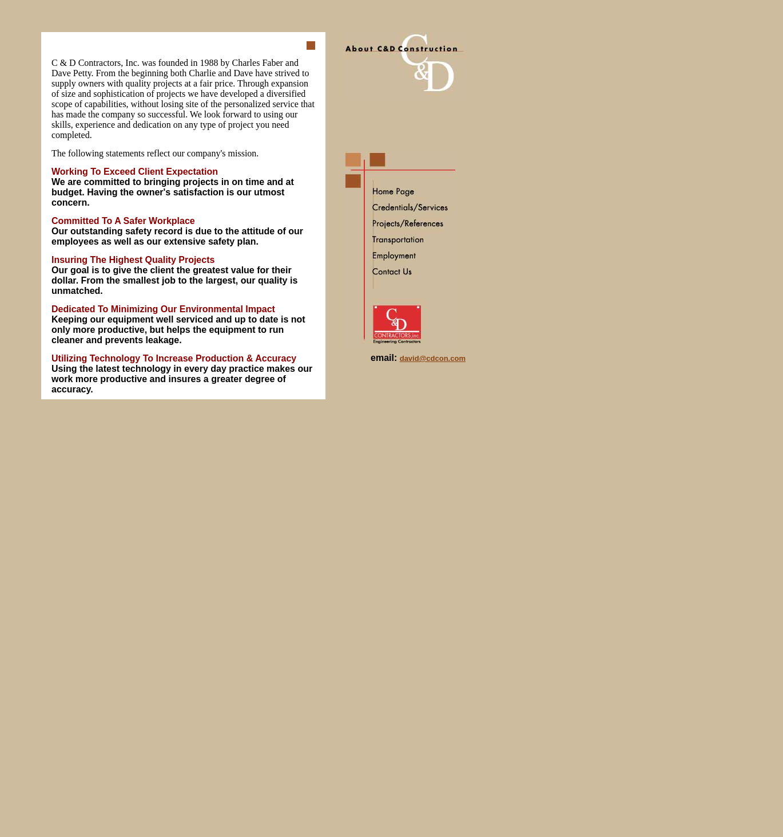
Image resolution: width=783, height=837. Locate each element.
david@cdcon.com (433, 358)
